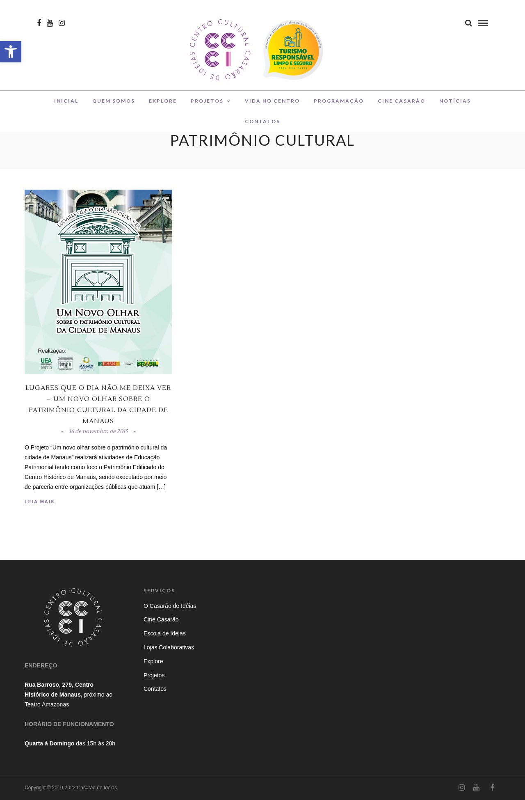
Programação (339, 104)
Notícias (455, 104)
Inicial (66, 104)
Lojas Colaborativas (169, 647)
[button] (10, 51)
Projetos (207, 104)
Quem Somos (113, 104)
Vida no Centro (272, 104)
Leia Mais (40, 501)
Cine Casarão (401, 104)
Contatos (262, 124)
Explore (163, 104)
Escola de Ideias (165, 633)
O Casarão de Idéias (170, 606)
